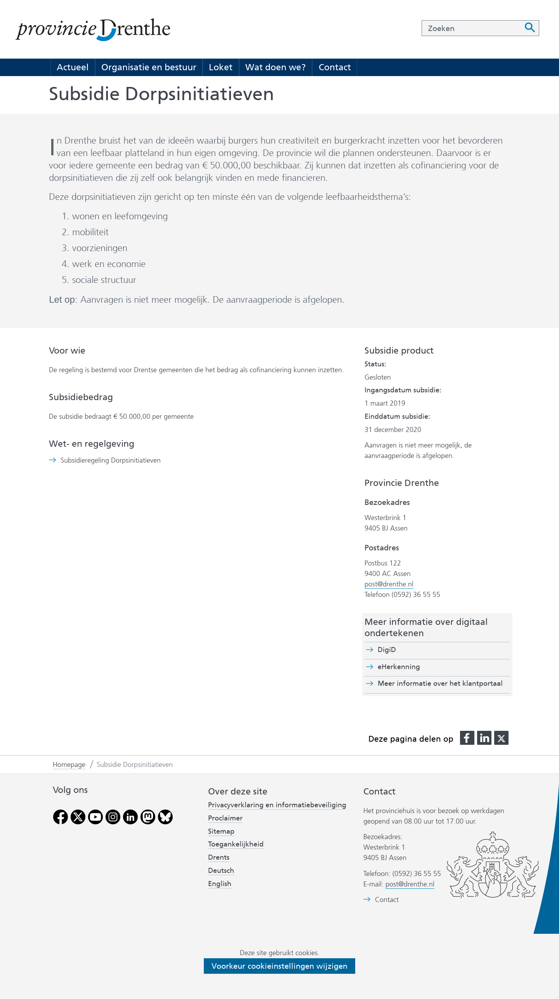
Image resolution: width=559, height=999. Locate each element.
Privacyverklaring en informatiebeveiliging (277, 805)
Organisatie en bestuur (148, 67)
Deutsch (221, 870)
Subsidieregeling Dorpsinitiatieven (111, 460)
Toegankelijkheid (236, 844)
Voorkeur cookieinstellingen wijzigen (279, 966)
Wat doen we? (275, 67)
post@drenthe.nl (389, 584)
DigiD (387, 649)
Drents (218, 857)
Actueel (73, 67)
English (219, 883)
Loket (221, 67)
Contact (335, 67)
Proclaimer (225, 818)
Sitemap (221, 831)
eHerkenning (399, 667)
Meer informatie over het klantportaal (440, 683)
